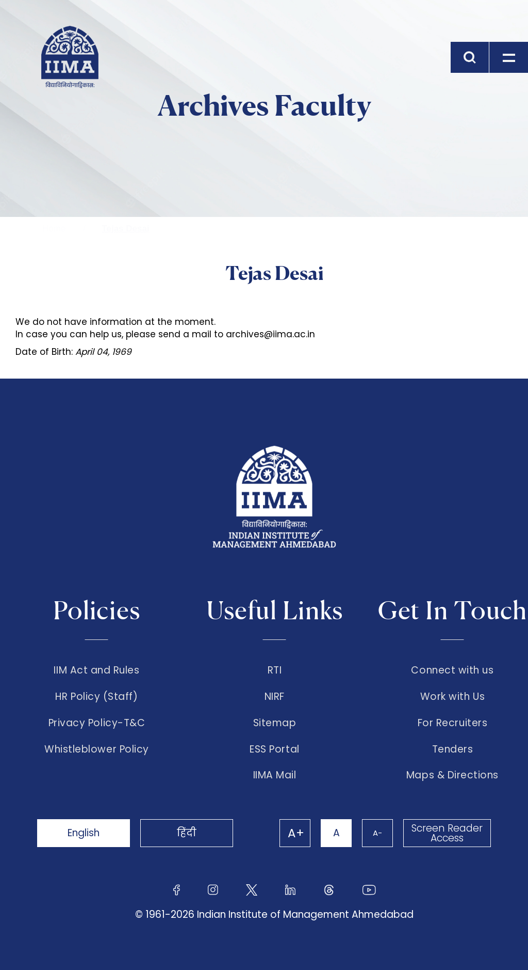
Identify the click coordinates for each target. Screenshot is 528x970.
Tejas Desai (125, 228)
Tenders (452, 749)
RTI (275, 670)
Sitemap (274, 723)
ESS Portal (274, 749)
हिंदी (186, 833)
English (84, 833)
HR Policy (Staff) (96, 697)
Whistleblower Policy (96, 749)
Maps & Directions (452, 775)
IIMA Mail (274, 775)
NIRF (275, 697)
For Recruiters (452, 723)
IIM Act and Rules (96, 670)
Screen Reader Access (447, 833)
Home (53, 228)
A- (377, 832)
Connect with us (452, 670)
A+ (296, 833)
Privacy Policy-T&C (96, 723)
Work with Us (452, 697)
